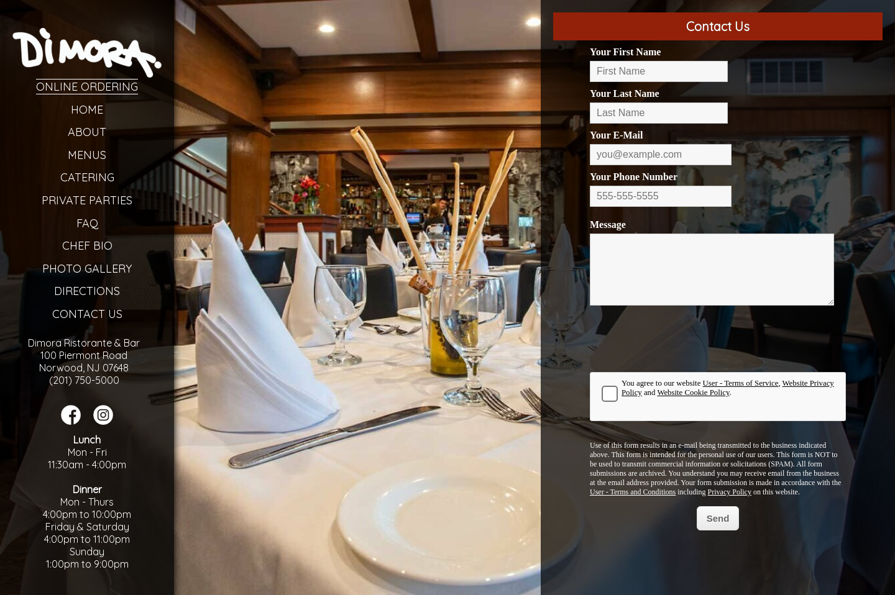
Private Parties (87, 200)
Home (87, 109)
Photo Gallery (87, 268)
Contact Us (87, 314)
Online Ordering (87, 86)
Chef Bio (87, 245)
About (87, 132)
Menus (87, 155)
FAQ (87, 223)
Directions (87, 291)
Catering (87, 177)
